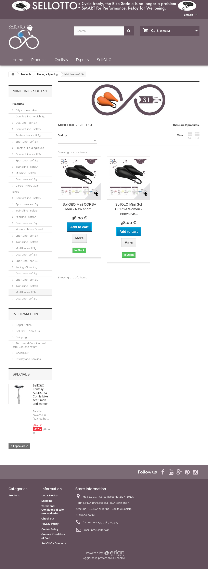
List (197, 136)
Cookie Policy (49, 529)
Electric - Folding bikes (29, 147)
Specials (21, 374)
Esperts (82, 60)
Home (18, 60)
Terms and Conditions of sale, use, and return (52, 510)
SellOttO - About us (27, 331)
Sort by (62, 135)
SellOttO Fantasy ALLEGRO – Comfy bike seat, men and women (41, 394)
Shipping (21, 337)
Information (25, 314)
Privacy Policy (49, 523)
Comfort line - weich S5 (29, 116)
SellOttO (104, 60)
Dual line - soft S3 (26, 179)
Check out (21, 352)
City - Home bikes (26, 110)
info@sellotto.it (100, 529)
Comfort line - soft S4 (28, 129)
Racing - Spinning (26, 267)
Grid (190, 136)
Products (39, 60)
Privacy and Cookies (28, 359)
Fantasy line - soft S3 (28, 135)
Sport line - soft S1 (26, 260)
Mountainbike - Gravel (29, 229)
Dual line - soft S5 (26, 122)
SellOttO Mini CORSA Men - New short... (79, 207)
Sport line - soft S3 (26, 141)
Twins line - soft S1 (26, 286)
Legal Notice (23, 324)
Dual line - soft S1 (26, 298)
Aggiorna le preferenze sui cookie (104, 557)
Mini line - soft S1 (25, 292)
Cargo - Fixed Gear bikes (25, 188)
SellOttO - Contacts (53, 543)
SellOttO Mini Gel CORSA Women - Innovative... (128, 209)
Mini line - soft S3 (25, 173)
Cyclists (61, 60)
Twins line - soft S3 (26, 166)
